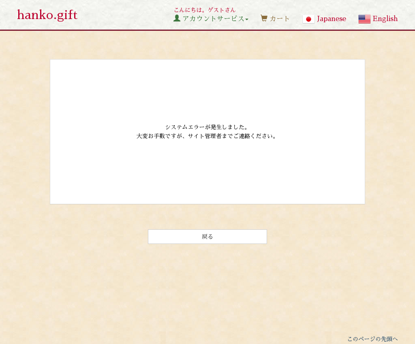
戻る (207, 236)
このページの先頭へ (372, 339)
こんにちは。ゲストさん (210, 14)
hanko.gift (47, 15)
